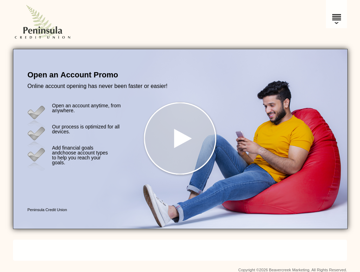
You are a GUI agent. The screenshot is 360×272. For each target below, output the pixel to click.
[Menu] (336, 14)
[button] (180, 139)
